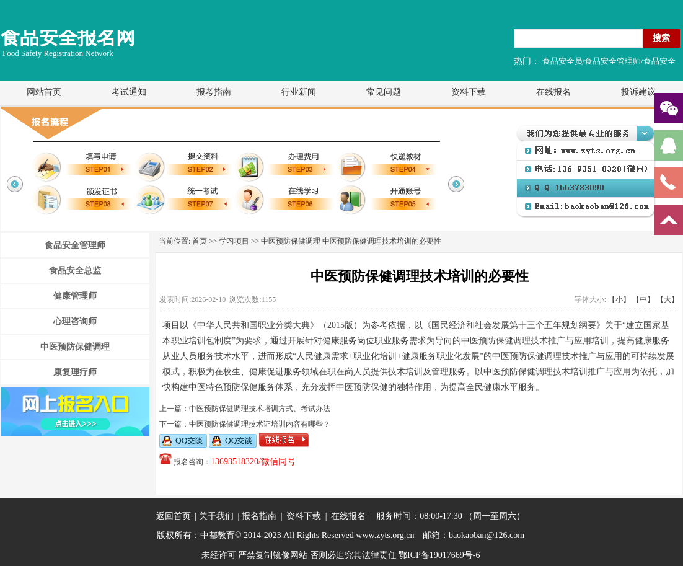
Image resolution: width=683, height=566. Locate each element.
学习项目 (234, 241)
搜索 (661, 38)
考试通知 (129, 92)
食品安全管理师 (75, 245)
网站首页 (44, 92)
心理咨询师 (75, 321)
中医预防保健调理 (75, 347)
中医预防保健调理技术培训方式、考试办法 (259, 408)
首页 (199, 241)
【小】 (619, 299)
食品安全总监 (75, 270)
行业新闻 (298, 92)
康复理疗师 (75, 372)
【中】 (643, 299)
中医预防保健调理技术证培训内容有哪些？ (259, 424)
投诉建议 (638, 92)
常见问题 (383, 92)
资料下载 (468, 92)
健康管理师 (75, 296)
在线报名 (553, 92)
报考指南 (213, 92)
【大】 (667, 299)
